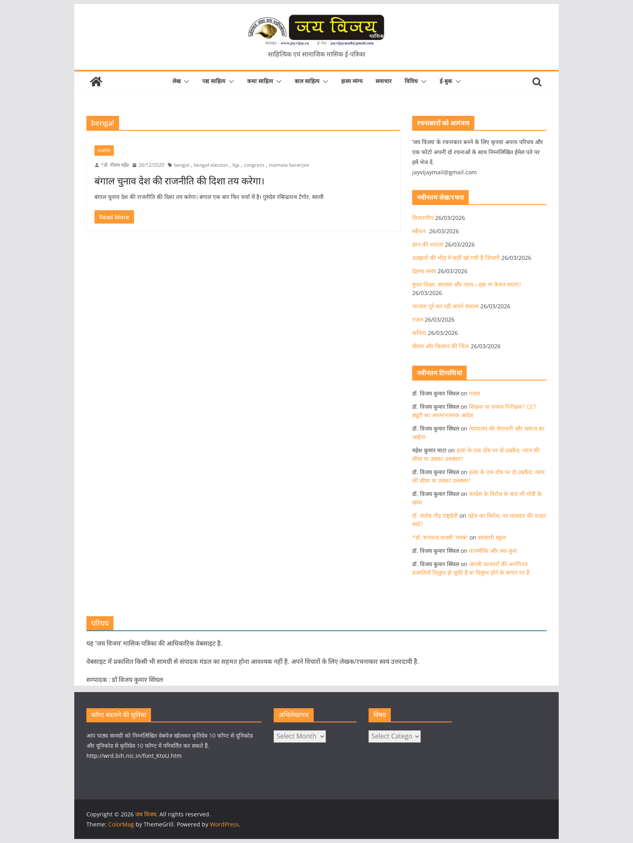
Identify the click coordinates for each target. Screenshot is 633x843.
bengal (181, 164)
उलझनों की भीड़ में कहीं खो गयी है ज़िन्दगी (456, 257)
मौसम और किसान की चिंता (440, 346)
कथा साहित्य (260, 81)
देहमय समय (424, 271)
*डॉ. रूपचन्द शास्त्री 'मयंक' (440, 537)
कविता (419, 333)
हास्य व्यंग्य (352, 81)
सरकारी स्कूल (492, 537)
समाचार (383, 81)
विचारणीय (423, 218)
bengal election (211, 164)
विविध (411, 81)
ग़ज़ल (417, 319)
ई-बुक (446, 81)
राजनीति (104, 150)
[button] (184, 81)
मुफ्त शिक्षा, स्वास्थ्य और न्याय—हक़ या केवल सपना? (466, 284)
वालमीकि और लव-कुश (493, 550)
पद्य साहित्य (213, 81)
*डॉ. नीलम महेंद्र (115, 164)
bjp (236, 164)
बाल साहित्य (307, 81)
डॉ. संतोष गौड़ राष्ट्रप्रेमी (435, 515)
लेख (176, 81)
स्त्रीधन (420, 231)
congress (254, 164)
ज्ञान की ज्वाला (427, 244)
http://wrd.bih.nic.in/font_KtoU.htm (134, 755)
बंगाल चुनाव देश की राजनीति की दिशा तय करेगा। (179, 180)
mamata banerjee (289, 164)
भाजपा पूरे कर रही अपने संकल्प (445, 306)
